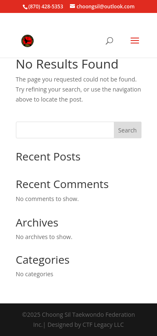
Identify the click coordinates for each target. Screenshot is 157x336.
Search (127, 130)
